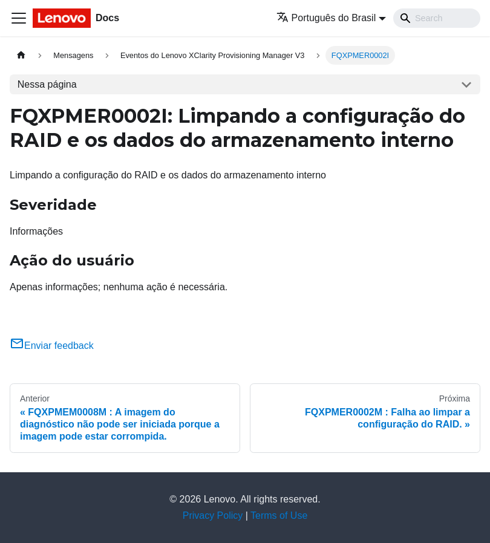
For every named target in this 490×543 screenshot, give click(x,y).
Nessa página (47, 84)
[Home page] (21, 55)
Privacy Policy (213, 515)
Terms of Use (278, 515)
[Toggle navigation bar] (19, 18)
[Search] (436, 18)
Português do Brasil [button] (326, 18)
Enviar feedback (52, 345)
